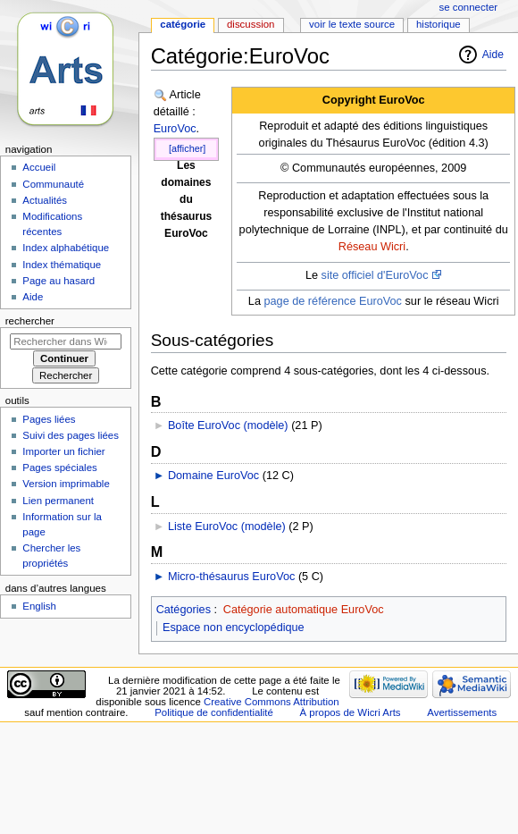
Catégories (183, 609)
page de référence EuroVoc (332, 301)
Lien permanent (58, 500)
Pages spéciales (59, 467)
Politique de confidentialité (214, 712)
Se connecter (468, 7)
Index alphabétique (65, 247)
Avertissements (462, 712)
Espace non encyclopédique (234, 627)
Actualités (44, 200)
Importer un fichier (63, 451)
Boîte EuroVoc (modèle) (228, 425)
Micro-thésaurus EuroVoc (231, 576)
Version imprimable (65, 483)
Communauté (53, 184)
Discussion (250, 24)
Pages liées (48, 419)
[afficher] (187, 148)
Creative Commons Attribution (271, 701)
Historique (438, 24)
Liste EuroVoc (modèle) (227, 526)
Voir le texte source (352, 24)
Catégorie (182, 24)
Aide (493, 54)
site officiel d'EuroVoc (375, 275)
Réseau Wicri (371, 246)
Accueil (38, 167)
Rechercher (29, 321)
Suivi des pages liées (70, 435)
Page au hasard (58, 280)
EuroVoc (175, 128)
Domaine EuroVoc (213, 475)
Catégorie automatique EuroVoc (303, 609)
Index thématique (61, 264)
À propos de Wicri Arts (350, 712)
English (39, 606)
